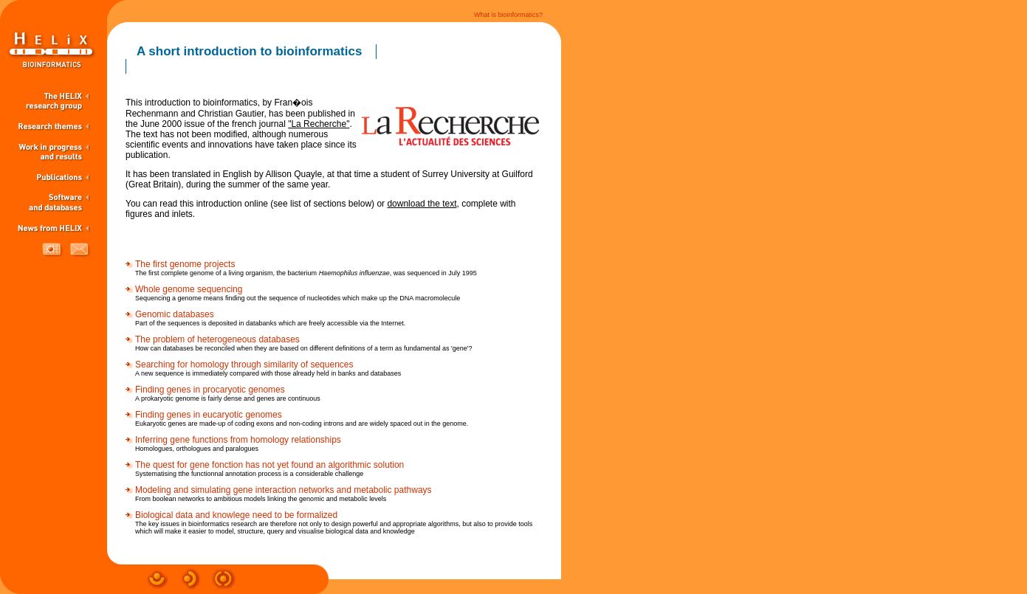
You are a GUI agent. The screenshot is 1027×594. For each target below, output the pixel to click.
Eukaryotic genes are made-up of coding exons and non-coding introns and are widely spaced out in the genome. (301, 423)
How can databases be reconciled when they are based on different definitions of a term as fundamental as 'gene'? (304, 348)
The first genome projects (185, 264)
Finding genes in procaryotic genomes (210, 389)
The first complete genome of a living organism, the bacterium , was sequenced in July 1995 (306, 273)
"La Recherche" (318, 124)
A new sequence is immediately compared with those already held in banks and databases (268, 373)
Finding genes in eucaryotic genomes (208, 415)
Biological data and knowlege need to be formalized (236, 515)
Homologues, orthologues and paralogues (196, 448)
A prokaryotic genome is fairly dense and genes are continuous (227, 398)
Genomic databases (174, 314)
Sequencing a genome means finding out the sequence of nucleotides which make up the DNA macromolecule (297, 298)
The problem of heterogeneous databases (217, 339)
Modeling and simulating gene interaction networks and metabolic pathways (283, 490)
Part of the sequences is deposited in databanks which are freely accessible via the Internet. (270, 323)
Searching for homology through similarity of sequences (244, 364)
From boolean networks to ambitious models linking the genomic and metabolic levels (260, 499)
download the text (421, 203)
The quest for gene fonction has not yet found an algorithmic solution (269, 465)
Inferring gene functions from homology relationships (238, 440)
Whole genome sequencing (188, 289)
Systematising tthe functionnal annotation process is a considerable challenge (249, 473)
